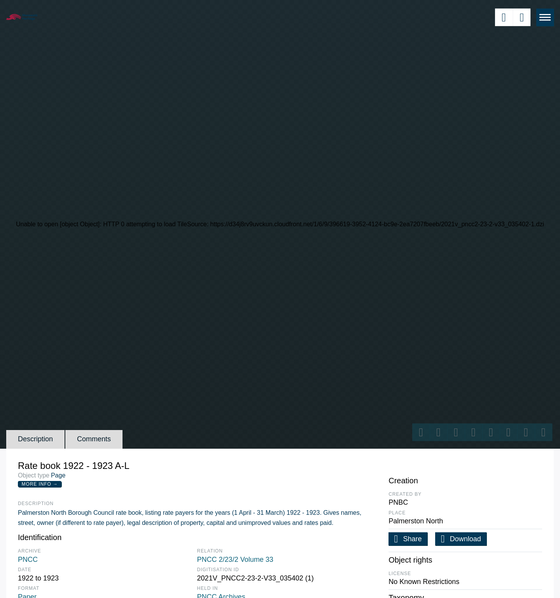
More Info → (40, 484)
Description (35, 439)
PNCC (28, 559)
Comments (94, 439)
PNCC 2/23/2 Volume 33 (235, 559)
